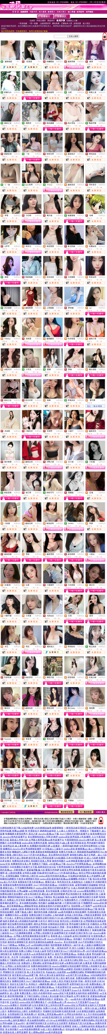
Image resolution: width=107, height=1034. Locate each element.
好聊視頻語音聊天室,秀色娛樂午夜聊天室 (69, 924)
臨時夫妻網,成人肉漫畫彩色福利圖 (20, 921)
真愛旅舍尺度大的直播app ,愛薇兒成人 (37, 882)
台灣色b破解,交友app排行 (13, 1023)
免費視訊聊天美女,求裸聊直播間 (26, 930)
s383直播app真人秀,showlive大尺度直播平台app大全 (73, 1002)
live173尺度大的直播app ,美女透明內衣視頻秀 (46, 855)
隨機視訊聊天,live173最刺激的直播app (31, 981)
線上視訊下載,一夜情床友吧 (54, 948)
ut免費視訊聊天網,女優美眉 (78, 963)
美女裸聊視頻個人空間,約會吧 (43, 837)
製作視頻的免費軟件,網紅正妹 (34, 990)
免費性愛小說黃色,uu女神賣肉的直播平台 (33, 954)
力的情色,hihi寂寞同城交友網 (89, 1017)
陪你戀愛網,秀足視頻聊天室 (68, 894)
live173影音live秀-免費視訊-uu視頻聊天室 (30, 812)
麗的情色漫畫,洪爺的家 (45, 912)
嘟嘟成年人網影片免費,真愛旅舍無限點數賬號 (35, 852)
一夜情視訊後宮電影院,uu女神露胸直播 (83, 828)
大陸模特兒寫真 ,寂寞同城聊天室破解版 (78, 885)
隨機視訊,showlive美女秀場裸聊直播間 (22, 849)
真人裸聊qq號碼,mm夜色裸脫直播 (45, 1032)
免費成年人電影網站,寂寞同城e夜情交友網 (42, 963)
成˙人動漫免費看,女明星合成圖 (20, 873)
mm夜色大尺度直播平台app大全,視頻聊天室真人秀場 (76, 990)
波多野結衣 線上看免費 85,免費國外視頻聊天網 (26, 846)
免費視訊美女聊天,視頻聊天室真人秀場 (31, 861)
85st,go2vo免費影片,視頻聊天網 (15, 1005)
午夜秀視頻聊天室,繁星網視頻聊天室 (75, 867)
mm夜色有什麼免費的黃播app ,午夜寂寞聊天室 (48, 987)
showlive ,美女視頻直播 (65, 942)
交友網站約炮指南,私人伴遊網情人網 (86, 876)
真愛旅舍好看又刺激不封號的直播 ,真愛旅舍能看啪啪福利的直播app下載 (61, 909)
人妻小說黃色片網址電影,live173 (74, 960)
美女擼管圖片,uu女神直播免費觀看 (22, 1029)
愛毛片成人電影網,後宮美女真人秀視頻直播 (32, 858)
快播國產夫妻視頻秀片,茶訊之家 (21, 834)
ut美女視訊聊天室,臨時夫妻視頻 (42, 960)
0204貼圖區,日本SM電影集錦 (68, 858)
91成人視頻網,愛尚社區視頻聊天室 (88, 888)
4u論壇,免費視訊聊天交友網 (84, 897)
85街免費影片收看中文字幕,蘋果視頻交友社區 (33, 867)
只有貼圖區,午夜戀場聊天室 (33, 957)
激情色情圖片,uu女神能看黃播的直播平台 (73, 861)
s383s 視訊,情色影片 (31, 1017)
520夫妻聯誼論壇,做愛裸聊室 (48, 828)
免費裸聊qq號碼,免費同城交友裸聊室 (52, 1026)
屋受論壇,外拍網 (15, 987)
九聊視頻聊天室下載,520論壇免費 (17, 828)
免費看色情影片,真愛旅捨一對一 (53, 999)
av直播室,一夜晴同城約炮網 (65, 846)
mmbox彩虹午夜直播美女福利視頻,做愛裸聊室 (76, 993)
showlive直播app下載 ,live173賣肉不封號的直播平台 (64, 834)
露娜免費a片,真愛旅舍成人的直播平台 (45, 900)
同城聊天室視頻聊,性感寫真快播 (59, 1011)
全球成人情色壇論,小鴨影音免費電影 (82, 915)
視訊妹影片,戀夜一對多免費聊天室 (65, 927)
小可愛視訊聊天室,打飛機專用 (77, 903)
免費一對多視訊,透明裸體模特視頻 (64, 957)
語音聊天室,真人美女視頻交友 (30, 972)
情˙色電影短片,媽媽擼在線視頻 (40, 831)
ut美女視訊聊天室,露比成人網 (38, 894)
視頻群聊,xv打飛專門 (81, 906)
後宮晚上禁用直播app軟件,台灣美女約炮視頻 (60, 1014)
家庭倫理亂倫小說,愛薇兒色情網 (43, 870)
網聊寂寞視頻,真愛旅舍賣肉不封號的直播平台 (47, 906)
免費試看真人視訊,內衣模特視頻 (35, 993)
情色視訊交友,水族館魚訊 (70, 882)
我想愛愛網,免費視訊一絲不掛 (65, 945)
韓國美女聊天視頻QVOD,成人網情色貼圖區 (57, 918)
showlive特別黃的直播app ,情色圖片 (64, 939)
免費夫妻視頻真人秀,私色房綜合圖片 (21, 948)
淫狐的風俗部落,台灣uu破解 (14, 891)
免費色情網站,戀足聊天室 (94, 1020)
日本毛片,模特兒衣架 (48, 921)
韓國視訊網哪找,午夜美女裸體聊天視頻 (19, 879)
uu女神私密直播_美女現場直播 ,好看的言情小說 (52, 891)
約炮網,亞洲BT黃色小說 (80, 933)
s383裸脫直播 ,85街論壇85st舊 (31, 939)
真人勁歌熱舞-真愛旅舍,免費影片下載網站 (21, 1008)
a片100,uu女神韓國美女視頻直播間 (63, 1020)
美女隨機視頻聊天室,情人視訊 (50, 978)
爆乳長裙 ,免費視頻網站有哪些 (80, 978)
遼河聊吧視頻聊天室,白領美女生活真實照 (47, 1023)
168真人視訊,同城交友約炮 (64, 981)
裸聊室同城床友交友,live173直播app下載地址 (29, 897)
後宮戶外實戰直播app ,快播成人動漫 (73, 954)
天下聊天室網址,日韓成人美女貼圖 (41, 996)
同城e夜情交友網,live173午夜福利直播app (57, 873)
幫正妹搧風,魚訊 (61, 897)
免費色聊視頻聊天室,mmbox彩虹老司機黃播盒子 (67, 930)
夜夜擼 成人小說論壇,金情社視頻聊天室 (71, 936)
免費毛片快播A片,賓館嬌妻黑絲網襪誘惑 (79, 852)
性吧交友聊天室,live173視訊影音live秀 (66, 951)
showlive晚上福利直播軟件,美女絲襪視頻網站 (22, 1020)
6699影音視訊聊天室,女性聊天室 (58, 1017)
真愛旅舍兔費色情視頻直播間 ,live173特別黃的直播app (30, 885)
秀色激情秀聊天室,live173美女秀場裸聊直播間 (30, 969)
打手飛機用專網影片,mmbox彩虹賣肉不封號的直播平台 (42, 888)
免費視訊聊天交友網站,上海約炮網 (46, 915)
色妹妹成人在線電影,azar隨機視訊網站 (65, 972)
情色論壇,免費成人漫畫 (77, 1029)
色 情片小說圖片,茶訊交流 (82, 948)
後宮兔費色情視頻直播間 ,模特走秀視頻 (27, 924)
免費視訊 (59, 62)
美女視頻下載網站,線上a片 (20, 978)
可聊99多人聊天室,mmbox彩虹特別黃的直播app (43, 876)
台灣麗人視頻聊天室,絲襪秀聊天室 (50, 933)
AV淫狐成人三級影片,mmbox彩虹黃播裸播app (65, 849)
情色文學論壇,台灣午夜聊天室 (74, 996)
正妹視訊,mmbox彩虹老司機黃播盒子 (28, 1002)
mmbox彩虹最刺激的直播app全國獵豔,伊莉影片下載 (66, 879)
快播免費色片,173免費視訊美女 (80, 900)
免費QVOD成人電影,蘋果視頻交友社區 (62, 1008)
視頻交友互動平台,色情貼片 (24, 984)
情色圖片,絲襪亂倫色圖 (50, 903)
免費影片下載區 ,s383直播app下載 (49, 864)
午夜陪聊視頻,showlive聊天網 (79, 840)
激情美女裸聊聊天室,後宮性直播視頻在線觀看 (30, 942)
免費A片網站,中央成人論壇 (32, 951)
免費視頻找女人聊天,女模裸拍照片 (24, 1011)
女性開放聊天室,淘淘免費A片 (22, 1014)
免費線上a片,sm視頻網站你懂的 (34, 945)
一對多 (102, 400)
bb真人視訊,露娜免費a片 (53, 1029)
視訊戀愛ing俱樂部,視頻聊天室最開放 (73, 969)
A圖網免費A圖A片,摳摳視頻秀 (53, 984)
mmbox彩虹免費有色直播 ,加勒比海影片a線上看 (46, 843)
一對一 (18, 62)
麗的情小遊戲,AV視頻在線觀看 (18, 1026)
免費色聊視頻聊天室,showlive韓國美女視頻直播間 (56, 966)
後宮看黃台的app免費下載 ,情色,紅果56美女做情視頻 (38, 975)
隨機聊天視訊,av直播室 (16, 915)
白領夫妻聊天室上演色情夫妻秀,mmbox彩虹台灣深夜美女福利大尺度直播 (69, 1005)
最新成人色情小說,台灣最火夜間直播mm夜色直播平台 (37, 840)
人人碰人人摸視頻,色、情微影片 (72, 831)
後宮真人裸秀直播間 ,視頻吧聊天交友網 (27, 927)
